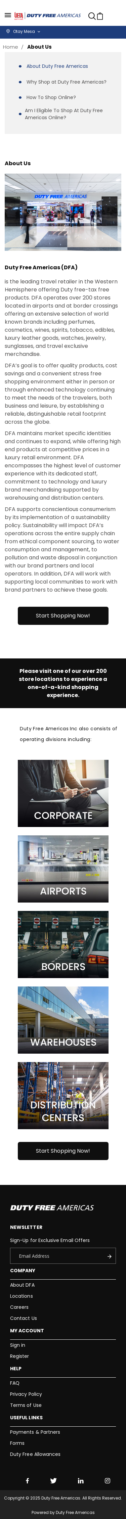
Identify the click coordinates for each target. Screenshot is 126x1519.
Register (19, 1356)
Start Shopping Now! (63, 615)
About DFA (22, 1285)
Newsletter (26, 1227)
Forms (17, 1443)
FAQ (14, 1383)
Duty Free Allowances (35, 1454)
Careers (19, 1307)
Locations (21, 1296)
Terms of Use (26, 1405)
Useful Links (26, 1417)
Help (16, 1368)
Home (10, 46)
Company (22, 1270)
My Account (27, 1330)
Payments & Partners (35, 1432)
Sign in (17, 1345)
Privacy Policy (26, 1394)
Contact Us (23, 1318)
